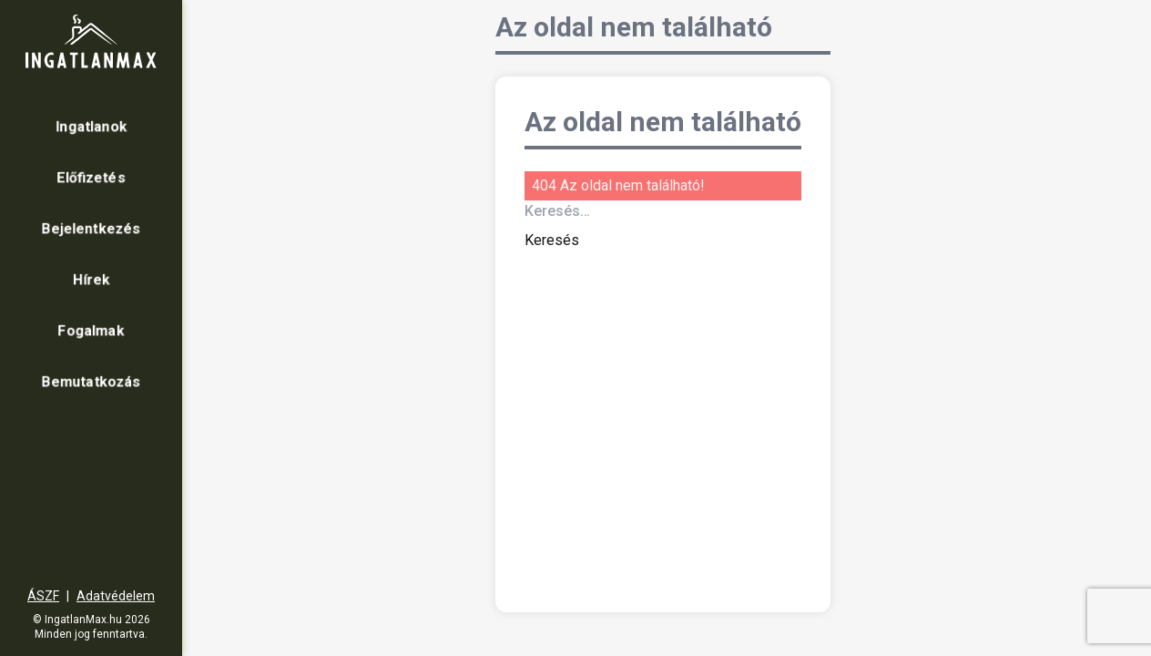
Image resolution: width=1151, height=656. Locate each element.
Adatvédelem (115, 596)
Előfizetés (91, 177)
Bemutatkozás (91, 381)
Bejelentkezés (91, 228)
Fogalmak (91, 330)
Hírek (91, 279)
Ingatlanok (91, 126)
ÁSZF (43, 596)
